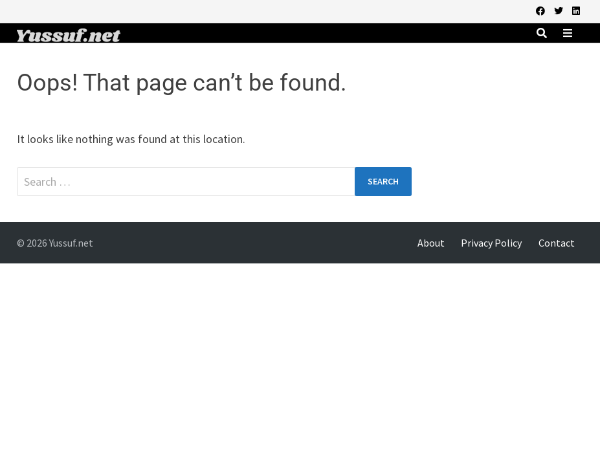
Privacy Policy (491, 242)
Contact (557, 242)
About (431, 242)
